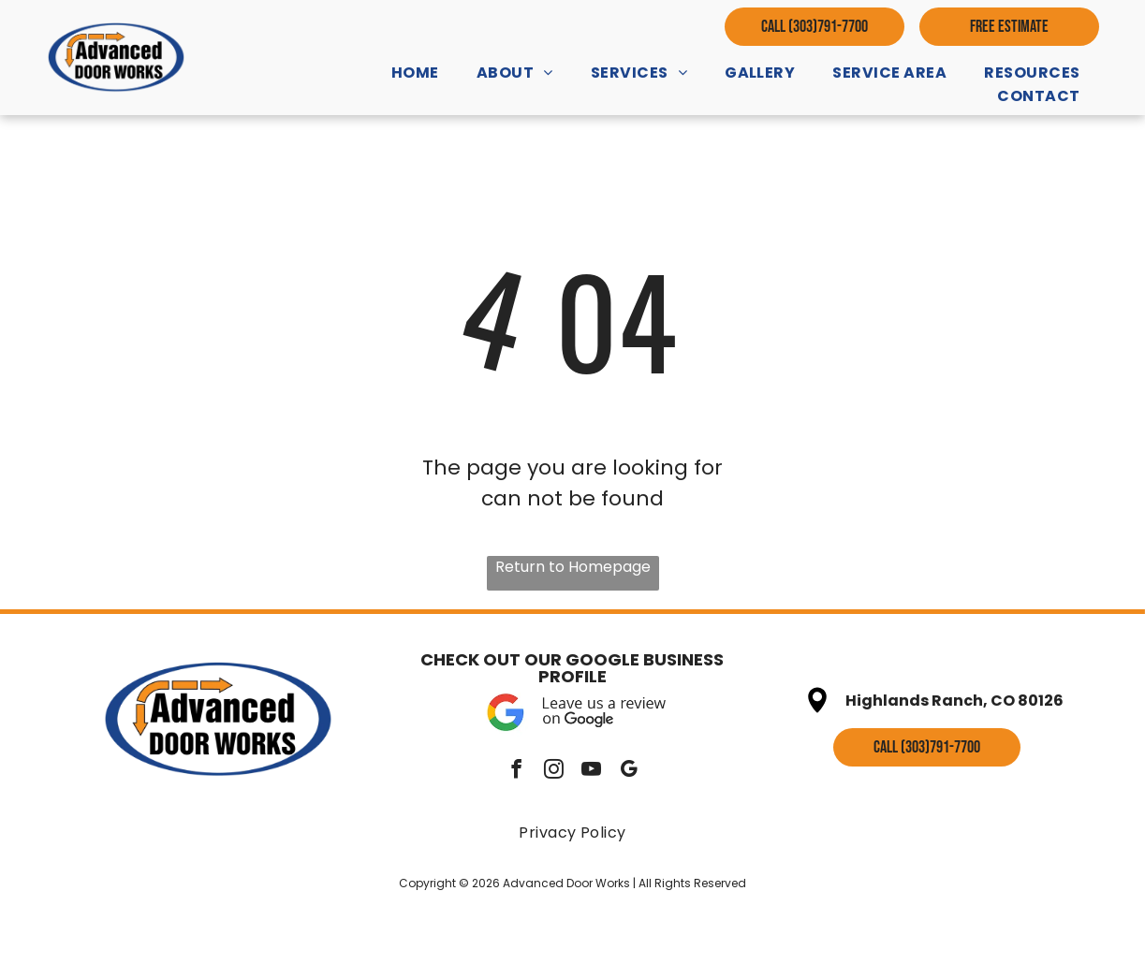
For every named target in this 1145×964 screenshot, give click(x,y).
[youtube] (591, 771)
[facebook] (516, 771)
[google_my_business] (628, 771)
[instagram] (553, 771)
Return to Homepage (573, 566)
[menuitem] (415, 72)
